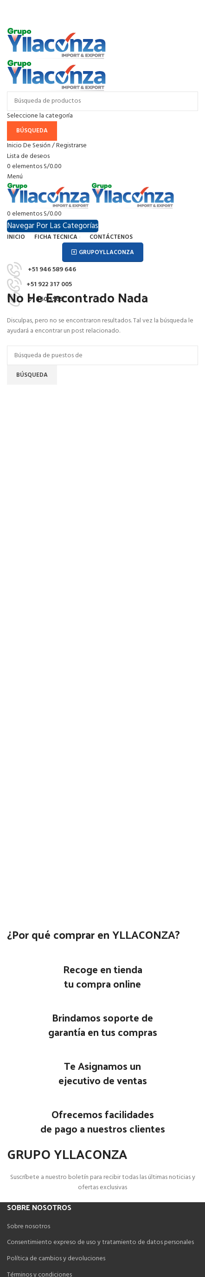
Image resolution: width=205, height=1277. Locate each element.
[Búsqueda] (102, 101)
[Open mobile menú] (15, 176)
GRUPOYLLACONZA (102, 252)
